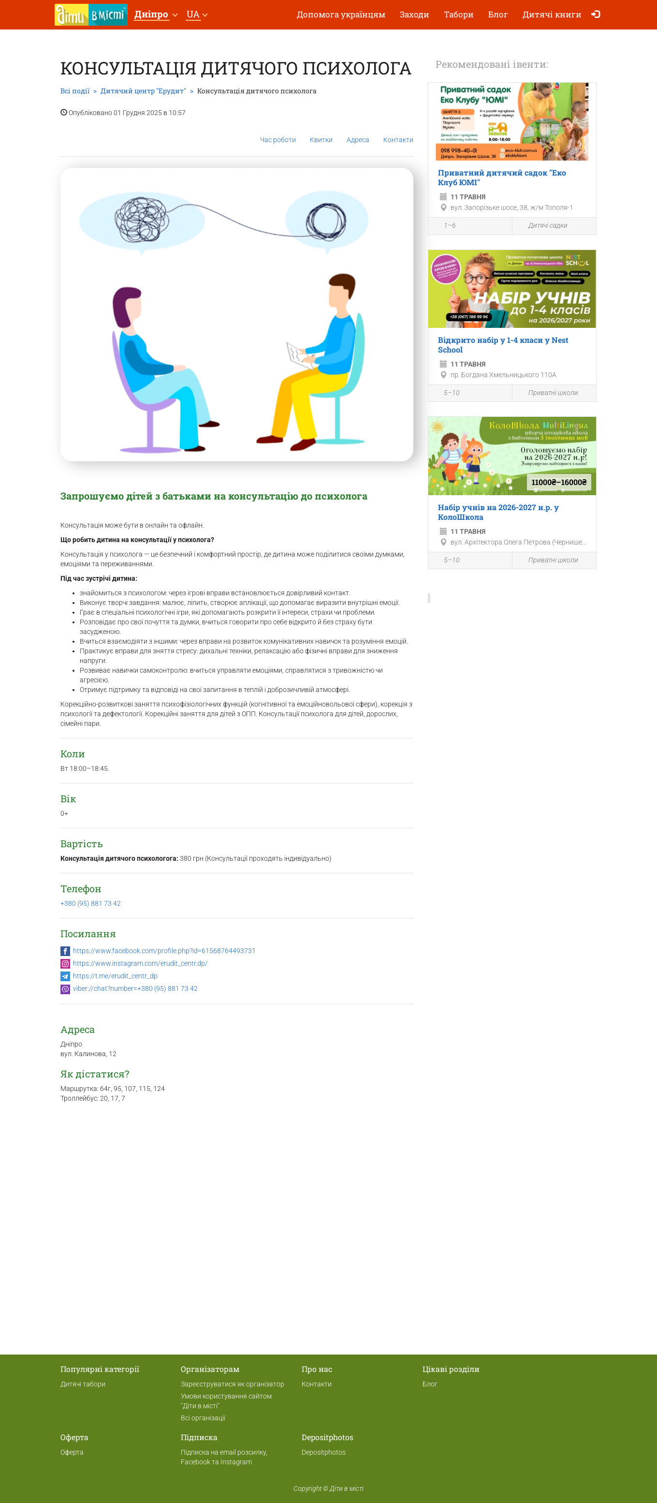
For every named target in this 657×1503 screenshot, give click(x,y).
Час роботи (278, 132)
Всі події (74, 90)
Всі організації (203, 1418)
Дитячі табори (82, 1384)
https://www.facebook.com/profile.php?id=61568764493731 (164, 951)
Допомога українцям (341, 14)
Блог (498, 14)
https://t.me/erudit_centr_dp (115, 976)
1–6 (444, 226)
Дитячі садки (542, 226)
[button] (155, 14)
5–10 (446, 393)
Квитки (321, 132)
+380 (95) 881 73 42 (90, 903)
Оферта (72, 1452)
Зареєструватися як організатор (232, 1384)
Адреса (358, 132)
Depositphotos (324, 1452)
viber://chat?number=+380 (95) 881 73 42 (135, 988)
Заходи (414, 14)
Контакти (398, 132)
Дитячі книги (552, 14)
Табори (459, 14)
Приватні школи (547, 393)
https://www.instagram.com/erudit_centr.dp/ (140, 963)
